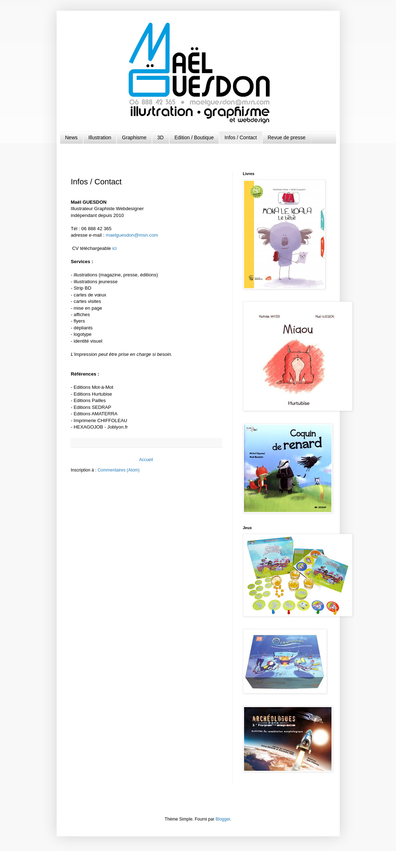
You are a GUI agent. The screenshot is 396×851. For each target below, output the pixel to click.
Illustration (100, 137)
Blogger (223, 819)
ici (114, 248)
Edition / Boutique (194, 137)
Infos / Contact (240, 137)
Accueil (146, 459)
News (71, 137)
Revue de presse (287, 137)
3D (160, 137)
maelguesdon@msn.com (132, 235)
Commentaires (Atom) (118, 470)
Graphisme (134, 137)
